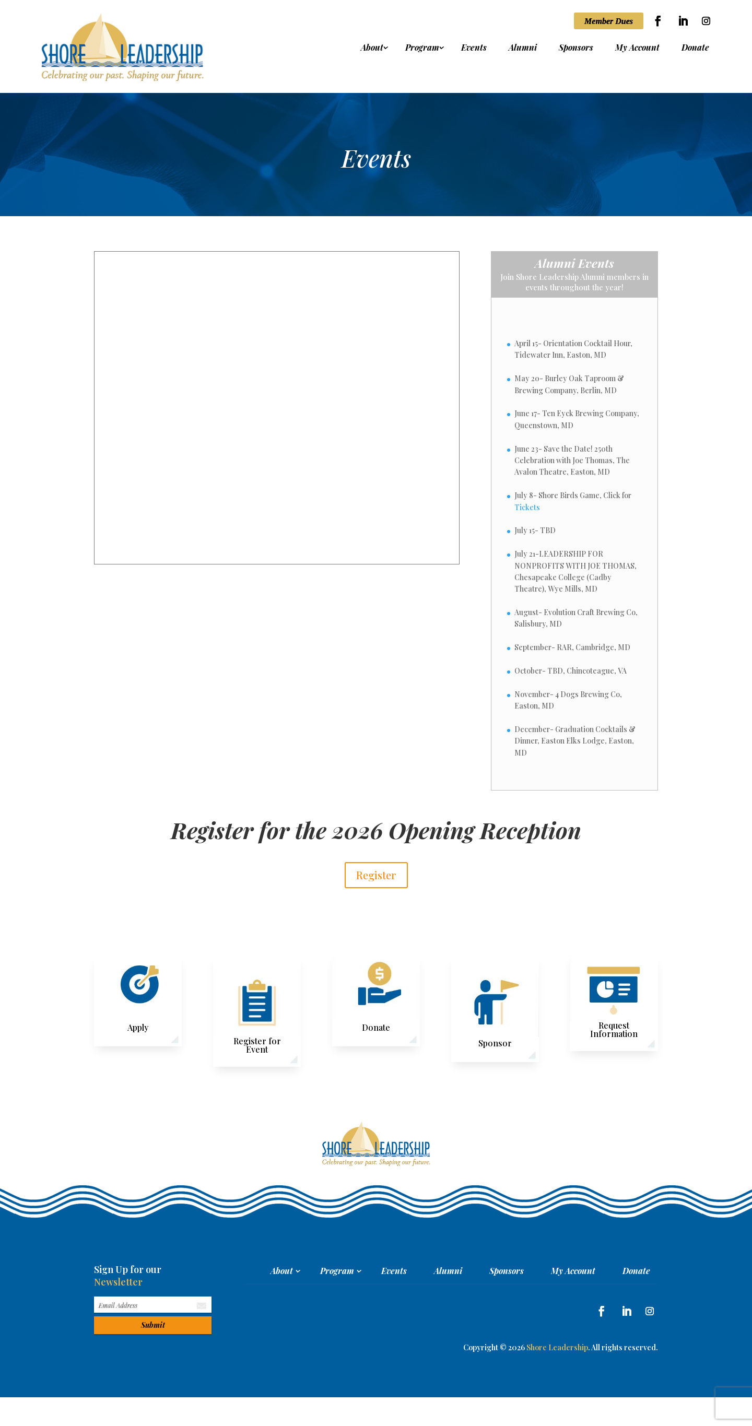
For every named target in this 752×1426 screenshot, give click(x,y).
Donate (695, 48)
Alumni (523, 48)
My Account (637, 48)
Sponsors (576, 48)
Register (376, 875)
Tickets (527, 507)
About (372, 48)
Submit (153, 1325)
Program (422, 48)
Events (474, 48)
